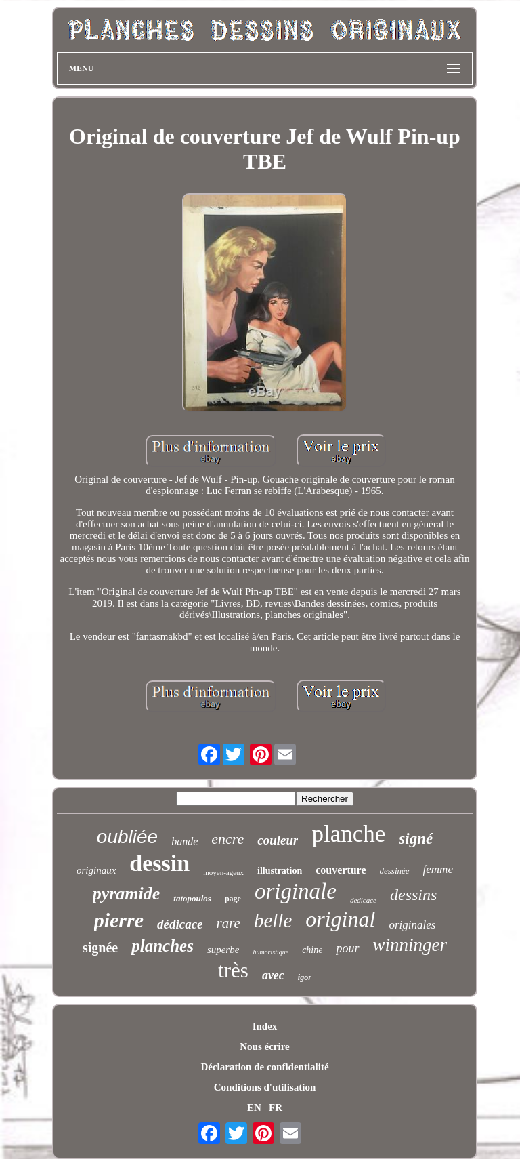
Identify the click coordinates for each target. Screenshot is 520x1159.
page (233, 898)
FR (275, 1107)
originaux (96, 870)
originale (296, 891)
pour (347, 948)
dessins (413, 894)
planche (348, 834)
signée (100, 947)
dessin (159, 863)
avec (273, 975)
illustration (279, 871)
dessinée (395, 871)
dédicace (180, 924)
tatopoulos (192, 898)
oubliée (127, 836)
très (233, 970)
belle (273, 920)
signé (416, 838)
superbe (223, 949)
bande (184, 841)
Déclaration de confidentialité (264, 1066)
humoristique (270, 952)
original (340, 919)
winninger (410, 945)
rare (228, 923)
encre (227, 838)
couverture (341, 870)
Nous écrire (264, 1046)
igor (304, 977)
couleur (277, 840)
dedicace (363, 900)
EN (254, 1107)
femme (438, 869)
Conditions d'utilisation (265, 1087)
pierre (119, 920)
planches (162, 946)
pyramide (126, 893)
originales (412, 924)
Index (265, 1026)
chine (312, 950)
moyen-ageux (223, 872)
